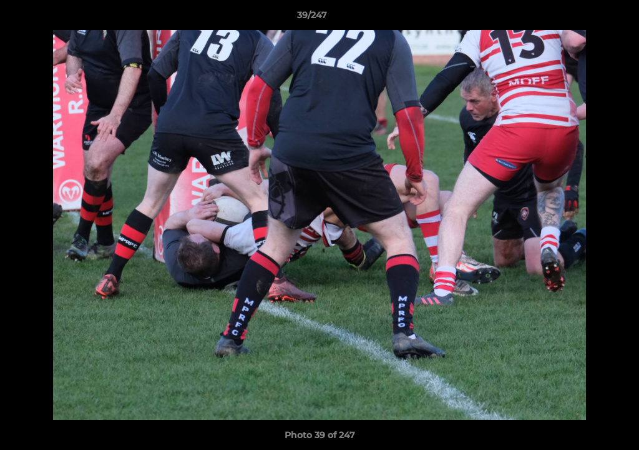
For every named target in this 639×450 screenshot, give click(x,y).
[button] (586, 18)
